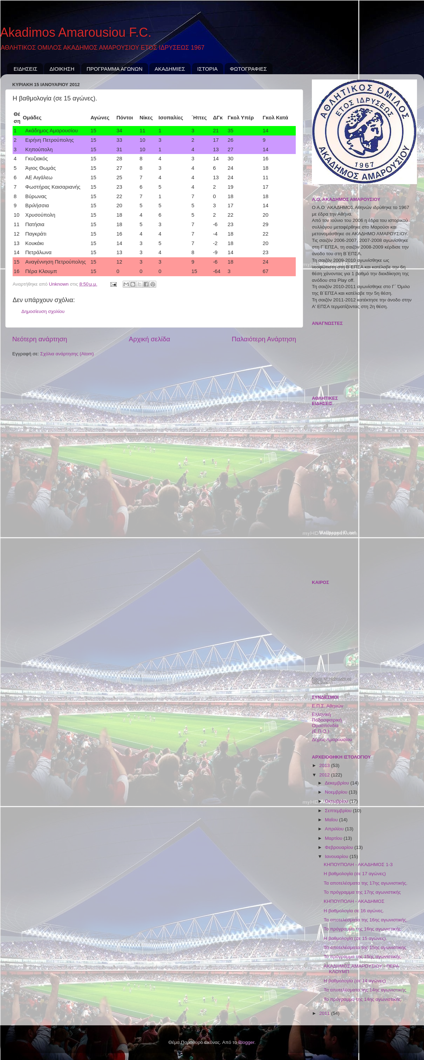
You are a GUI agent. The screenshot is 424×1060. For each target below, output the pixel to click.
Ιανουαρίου (337, 856)
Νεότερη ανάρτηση (39, 339)
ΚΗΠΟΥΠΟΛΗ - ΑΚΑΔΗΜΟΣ (354, 901)
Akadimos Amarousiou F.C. (75, 32)
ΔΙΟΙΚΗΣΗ (61, 69)
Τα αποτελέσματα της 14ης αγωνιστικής (365, 989)
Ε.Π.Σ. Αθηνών (327, 706)
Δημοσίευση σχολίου (42, 311)
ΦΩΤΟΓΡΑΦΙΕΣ (248, 69)
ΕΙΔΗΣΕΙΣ (25, 69)
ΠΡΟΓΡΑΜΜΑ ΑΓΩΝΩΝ (115, 69)
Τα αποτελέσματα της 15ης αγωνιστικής (365, 947)
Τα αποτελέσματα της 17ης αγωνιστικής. (366, 883)
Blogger (246, 1042)
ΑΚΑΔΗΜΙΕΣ (170, 69)
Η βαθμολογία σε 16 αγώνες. (354, 910)
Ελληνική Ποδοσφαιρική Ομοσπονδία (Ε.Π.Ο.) (327, 723)
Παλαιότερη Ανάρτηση (264, 339)
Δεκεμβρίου (337, 783)
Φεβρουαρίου (339, 847)
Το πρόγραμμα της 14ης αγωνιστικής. (363, 999)
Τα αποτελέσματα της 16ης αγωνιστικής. (366, 919)
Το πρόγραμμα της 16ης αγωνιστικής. (363, 929)
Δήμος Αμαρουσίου (332, 739)
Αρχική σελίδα (149, 339)
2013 (325, 765)
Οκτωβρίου (337, 801)
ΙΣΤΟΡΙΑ (207, 69)
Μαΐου (332, 819)
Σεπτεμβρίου (339, 810)
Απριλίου (335, 828)
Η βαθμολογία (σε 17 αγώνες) (355, 873)
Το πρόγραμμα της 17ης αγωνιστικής (362, 892)
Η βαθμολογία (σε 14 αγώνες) (355, 980)
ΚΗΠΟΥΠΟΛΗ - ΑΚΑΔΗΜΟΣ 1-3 (358, 864)
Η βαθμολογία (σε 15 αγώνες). (355, 938)
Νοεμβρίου (337, 792)
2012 (325, 774)
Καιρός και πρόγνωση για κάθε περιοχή (331, 680)
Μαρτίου (334, 838)
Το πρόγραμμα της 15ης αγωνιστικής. (363, 956)
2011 (325, 1013)
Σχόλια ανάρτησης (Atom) (67, 353)
